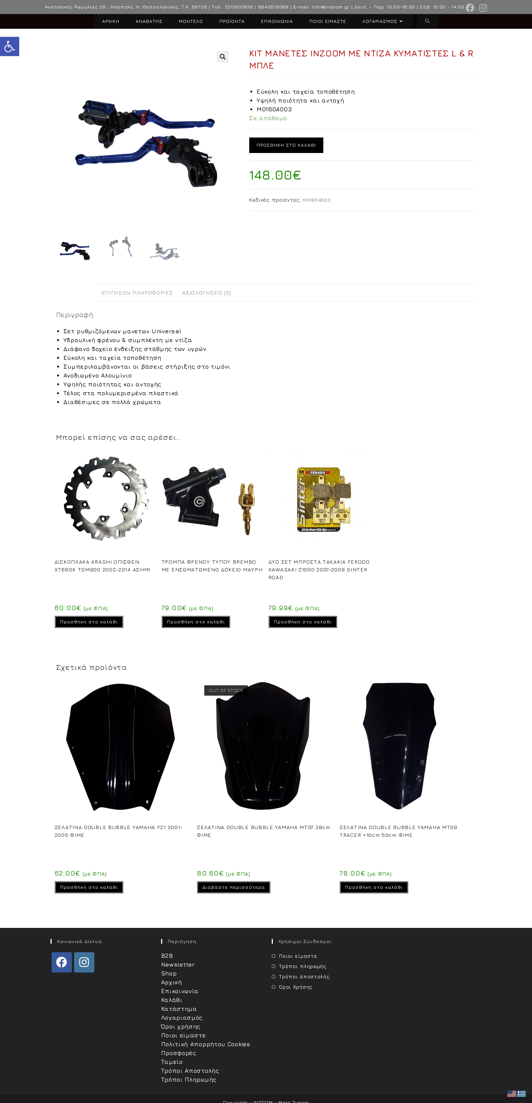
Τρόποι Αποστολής (190, 1070)
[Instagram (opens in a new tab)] (482, 7)
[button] (9, 46)
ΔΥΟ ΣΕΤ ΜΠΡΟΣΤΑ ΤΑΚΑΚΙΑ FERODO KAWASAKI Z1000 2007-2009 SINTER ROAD (319, 569)
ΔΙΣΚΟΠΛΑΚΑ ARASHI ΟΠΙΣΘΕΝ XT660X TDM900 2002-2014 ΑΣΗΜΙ (102, 566)
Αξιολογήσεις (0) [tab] (206, 292)
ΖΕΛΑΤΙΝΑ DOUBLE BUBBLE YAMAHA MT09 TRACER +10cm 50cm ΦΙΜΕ (399, 831)
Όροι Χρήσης (296, 987)
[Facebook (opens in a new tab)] (470, 7)
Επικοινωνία (180, 991)
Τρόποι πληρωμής (303, 966)
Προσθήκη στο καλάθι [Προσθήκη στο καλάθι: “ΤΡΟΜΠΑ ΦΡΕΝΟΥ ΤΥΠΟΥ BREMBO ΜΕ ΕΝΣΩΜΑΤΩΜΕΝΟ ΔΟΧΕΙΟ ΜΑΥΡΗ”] (196, 621)
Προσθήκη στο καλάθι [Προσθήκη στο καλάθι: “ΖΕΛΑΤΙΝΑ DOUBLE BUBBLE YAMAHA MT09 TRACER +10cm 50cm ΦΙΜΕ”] (374, 887)
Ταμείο (172, 1061)
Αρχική (171, 982)
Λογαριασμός (182, 1017)
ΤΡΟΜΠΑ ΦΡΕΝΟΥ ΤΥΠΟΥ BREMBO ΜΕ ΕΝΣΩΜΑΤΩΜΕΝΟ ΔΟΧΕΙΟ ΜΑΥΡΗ (212, 566)
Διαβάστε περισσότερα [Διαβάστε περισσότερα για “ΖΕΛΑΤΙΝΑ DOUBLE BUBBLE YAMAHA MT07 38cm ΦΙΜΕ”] (233, 887)
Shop (169, 973)
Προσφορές (179, 1053)
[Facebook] (62, 962)
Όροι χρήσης (181, 1026)
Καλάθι (171, 999)
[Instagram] (84, 962)
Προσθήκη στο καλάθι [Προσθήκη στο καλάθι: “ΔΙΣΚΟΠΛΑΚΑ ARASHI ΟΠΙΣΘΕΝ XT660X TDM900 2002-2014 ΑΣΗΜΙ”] (89, 621)
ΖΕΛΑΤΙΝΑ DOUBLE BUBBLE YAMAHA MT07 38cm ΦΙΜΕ (263, 831)
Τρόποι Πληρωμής (189, 1079)
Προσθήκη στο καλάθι (286, 145)
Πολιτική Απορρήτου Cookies (205, 1044)
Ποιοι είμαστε (183, 1035)
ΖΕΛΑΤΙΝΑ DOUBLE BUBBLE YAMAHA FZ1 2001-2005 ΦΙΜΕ (119, 831)
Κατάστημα (179, 1008)
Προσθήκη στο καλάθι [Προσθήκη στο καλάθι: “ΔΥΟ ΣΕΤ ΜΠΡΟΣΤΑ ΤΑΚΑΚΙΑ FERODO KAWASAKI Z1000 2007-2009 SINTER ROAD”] (303, 621)
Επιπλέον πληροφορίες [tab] (137, 292)
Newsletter (178, 964)
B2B (167, 955)
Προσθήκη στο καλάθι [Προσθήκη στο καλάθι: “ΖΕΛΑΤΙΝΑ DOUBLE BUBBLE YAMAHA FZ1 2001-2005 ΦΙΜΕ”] (89, 887)
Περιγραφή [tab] (76, 292)
